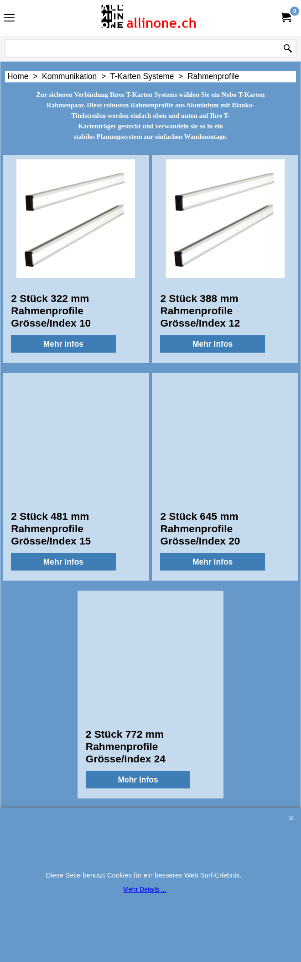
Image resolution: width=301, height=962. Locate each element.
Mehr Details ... (144, 889)
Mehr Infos (63, 344)
